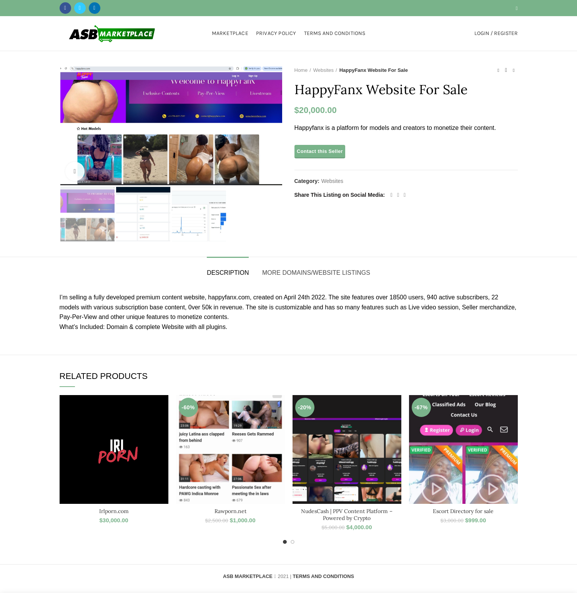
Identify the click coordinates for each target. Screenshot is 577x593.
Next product (513, 70)
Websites (323, 70)
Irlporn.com (114, 511)
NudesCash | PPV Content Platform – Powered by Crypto (346, 515)
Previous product (498, 70)
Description (228, 272)
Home (301, 70)
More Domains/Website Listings (316, 272)
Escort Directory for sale (463, 511)
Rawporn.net (230, 511)
